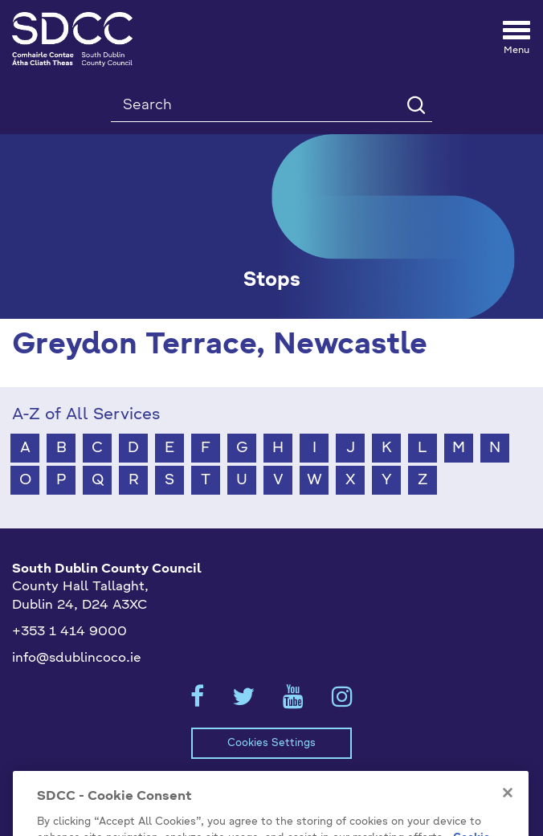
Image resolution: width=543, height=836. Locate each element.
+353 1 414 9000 (69, 632)
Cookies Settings (271, 743)
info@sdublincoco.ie (76, 658)
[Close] (507, 808)
